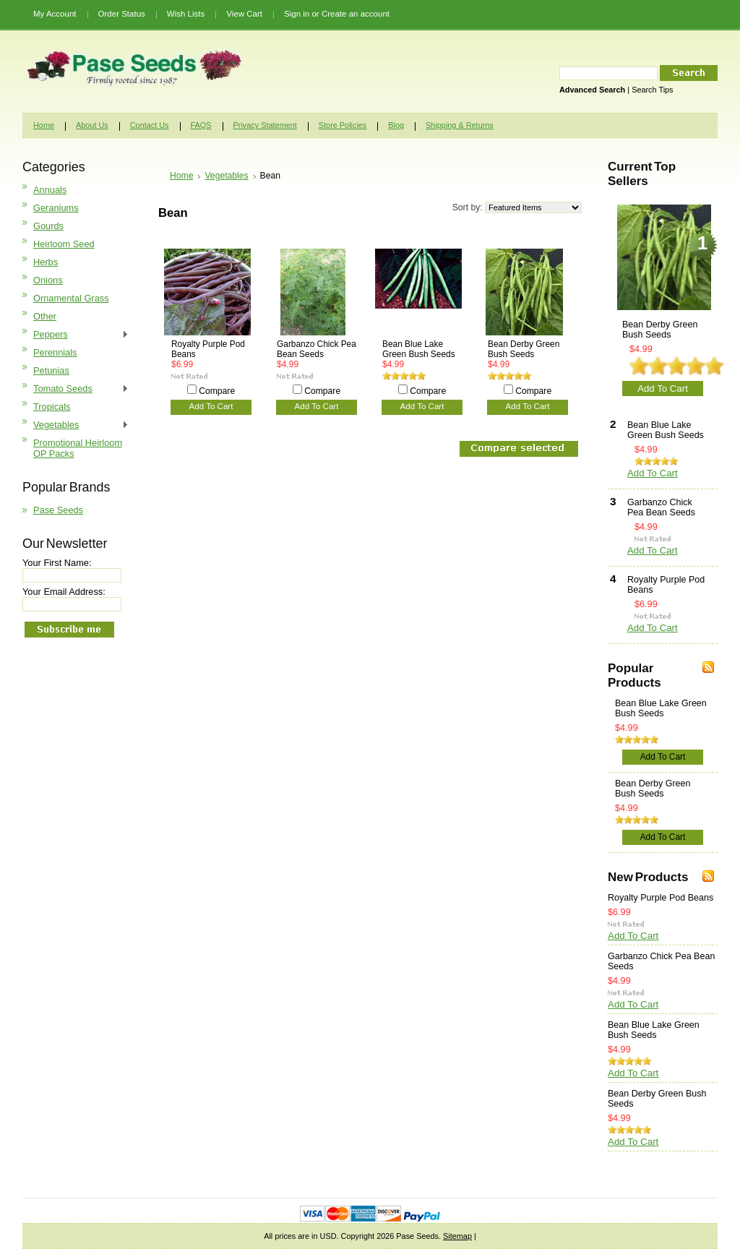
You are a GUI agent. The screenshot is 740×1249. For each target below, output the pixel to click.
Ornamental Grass (71, 298)
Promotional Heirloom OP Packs (77, 448)
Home (181, 176)
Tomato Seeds (75, 389)
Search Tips (652, 89)
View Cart (244, 13)
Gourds (48, 225)
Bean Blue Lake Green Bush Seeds (418, 349)
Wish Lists (186, 13)
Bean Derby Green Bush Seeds (523, 349)
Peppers (75, 335)
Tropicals (51, 406)
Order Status (121, 13)
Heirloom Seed (64, 244)
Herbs (45, 262)
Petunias (51, 370)
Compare (217, 391)
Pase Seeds (58, 510)
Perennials (55, 352)
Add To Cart (211, 406)
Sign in (296, 13)
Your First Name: (57, 562)
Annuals (49, 189)
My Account (55, 13)
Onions (48, 280)
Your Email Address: (64, 591)
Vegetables (75, 425)
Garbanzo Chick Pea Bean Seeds (316, 349)
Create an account (356, 13)
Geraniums (56, 207)
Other (44, 316)
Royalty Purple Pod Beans (208, 349)
